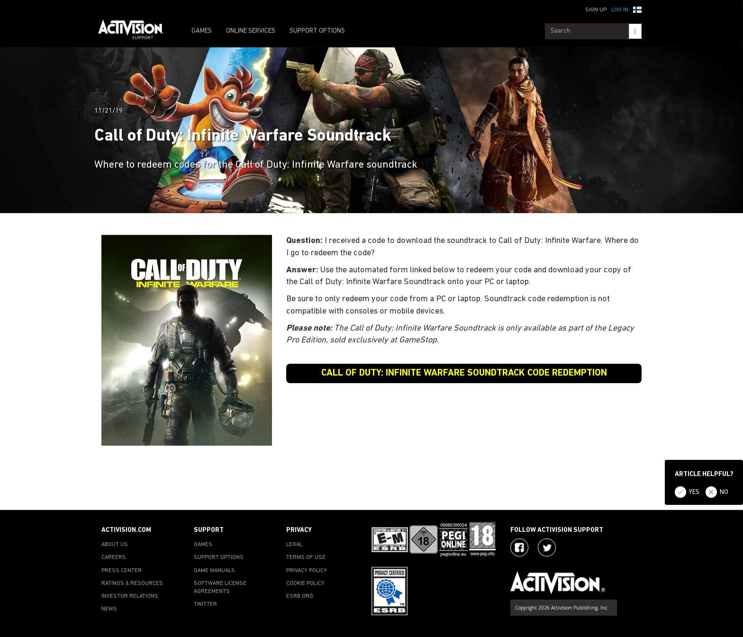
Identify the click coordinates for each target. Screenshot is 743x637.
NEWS (109, 609)
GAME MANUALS (214, 571)
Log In (619, 10)
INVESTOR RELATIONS (129, 596)
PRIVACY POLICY (306, 571)
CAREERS (113, 557)
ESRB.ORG (299, 596)
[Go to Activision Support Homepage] (135, 31)
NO (724, 492)
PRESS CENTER (121, 571)
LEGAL (294, 544)
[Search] (635, 31)
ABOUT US (114, 544)
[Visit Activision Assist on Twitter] (547, 547)
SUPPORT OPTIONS (317, 31)
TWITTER (205, 604)
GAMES (201, 31)
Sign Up (596, 10)
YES (694, 492)
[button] (637, 9)
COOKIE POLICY (305, 583)
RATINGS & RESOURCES (132, 583)
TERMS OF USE (306, 557)
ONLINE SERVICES (250, 31)
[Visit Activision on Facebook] (519, 547)
